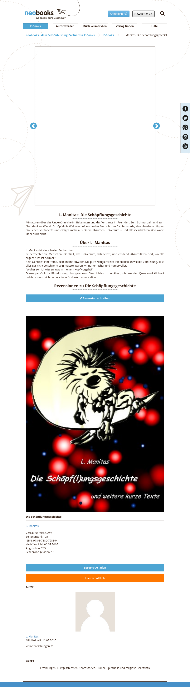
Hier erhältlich (95, 578)
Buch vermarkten (95, 26)
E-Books (35, 26)
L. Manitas (32, 526)
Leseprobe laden (95, 567)
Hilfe (154, 26)
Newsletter (142, 14)
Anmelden (117, 14)
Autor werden (65, 26)
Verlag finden (125, 26)
